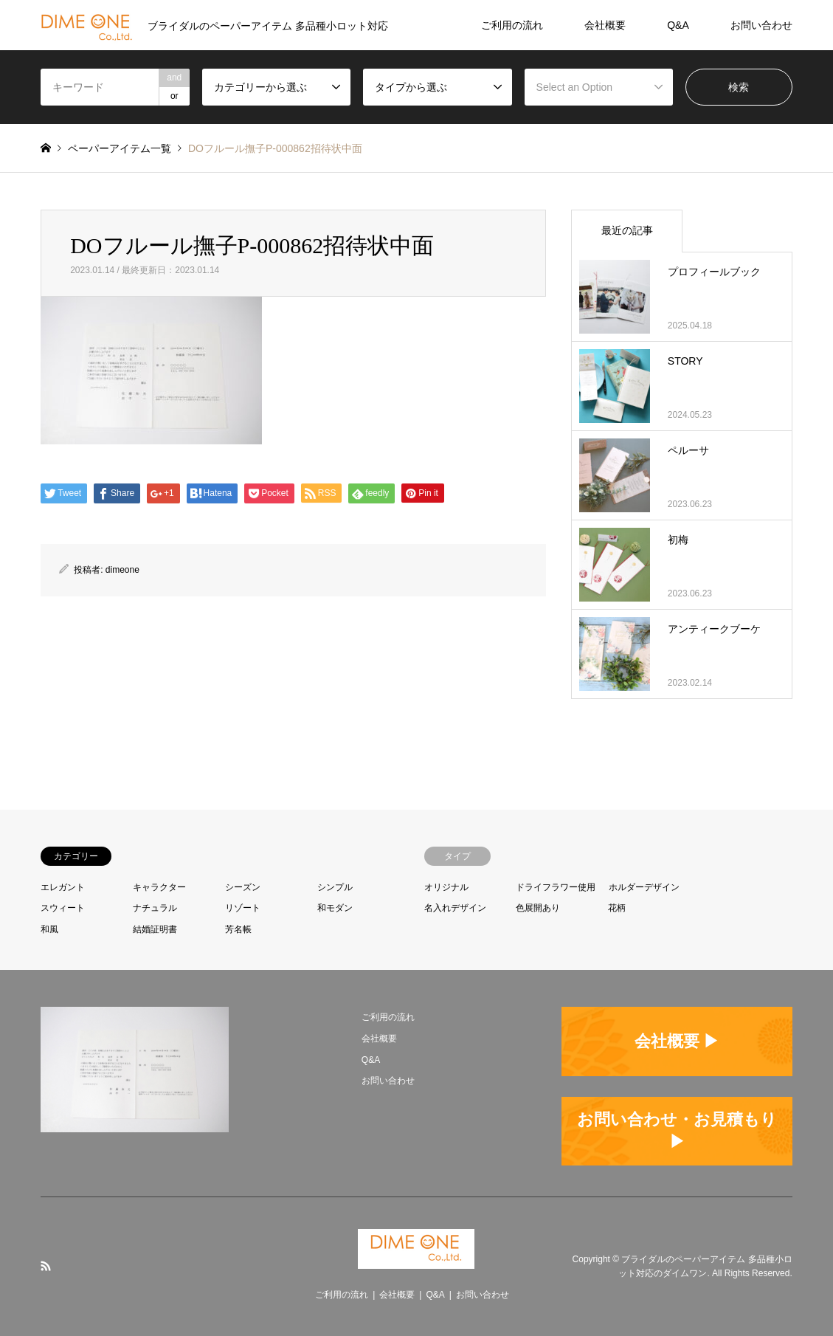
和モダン (335, 908)
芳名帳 (238, 929)
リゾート (242, 908)
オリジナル (446, 887)
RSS (46, 1266)
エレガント (63, 887)
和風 (49, 929)
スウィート (63, 908)
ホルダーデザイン (644, 887)
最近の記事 (627, 230)
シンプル (335, 887)
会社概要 (605, 25)
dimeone (122, 570)
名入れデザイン (455, 908)
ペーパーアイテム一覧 (119, 148)
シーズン (242, 887)
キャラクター (159, 887)
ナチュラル (155, 908)
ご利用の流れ (512, 25)
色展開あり (538, 908)
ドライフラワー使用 (555, 887)
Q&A (678, 25)
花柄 (617, 908)
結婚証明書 (155, 929)
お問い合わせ (761, 25)
